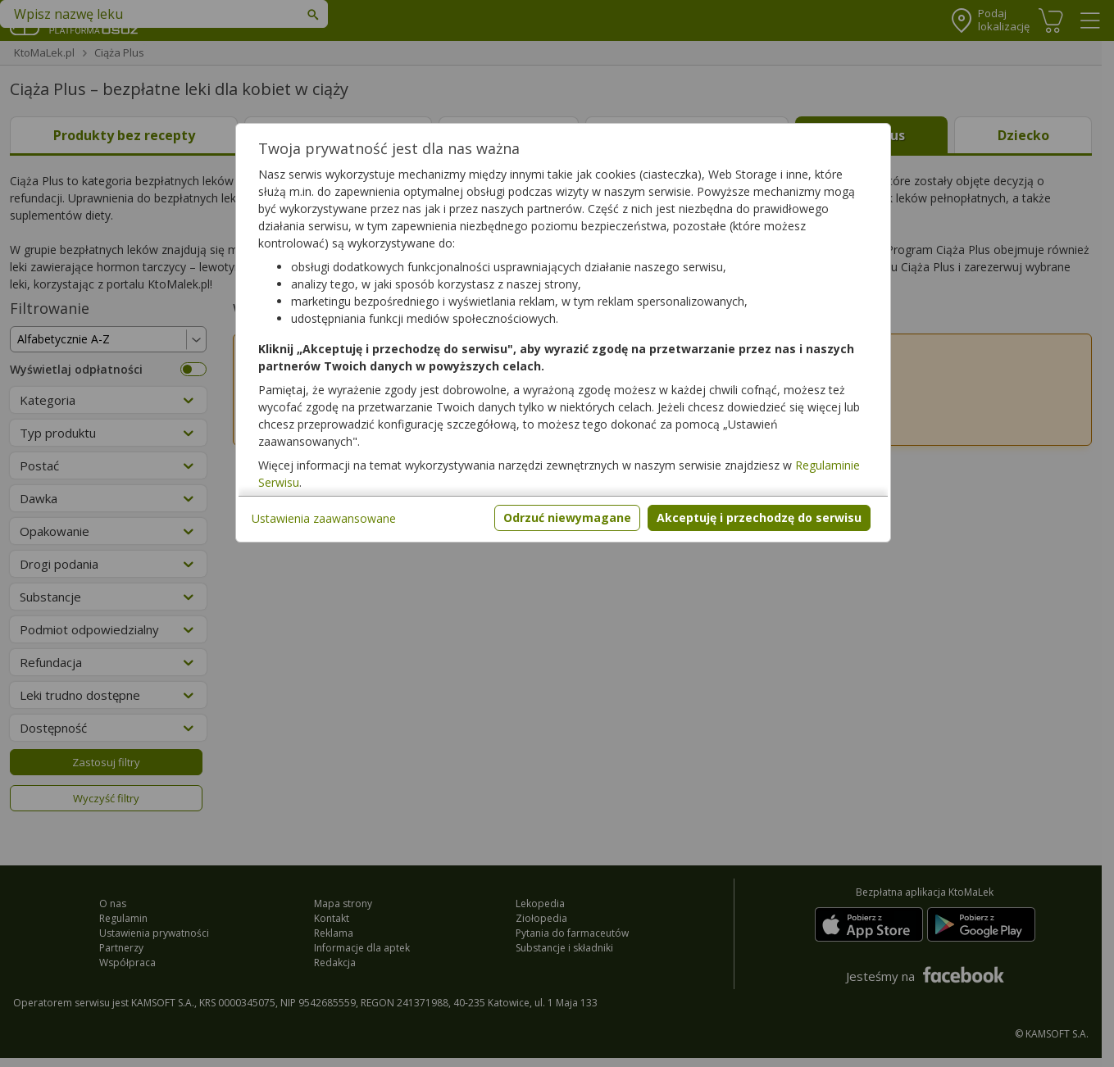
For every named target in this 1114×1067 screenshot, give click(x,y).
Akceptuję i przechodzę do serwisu (759, 517)
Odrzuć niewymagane (567, 517)
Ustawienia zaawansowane (324, 518)
